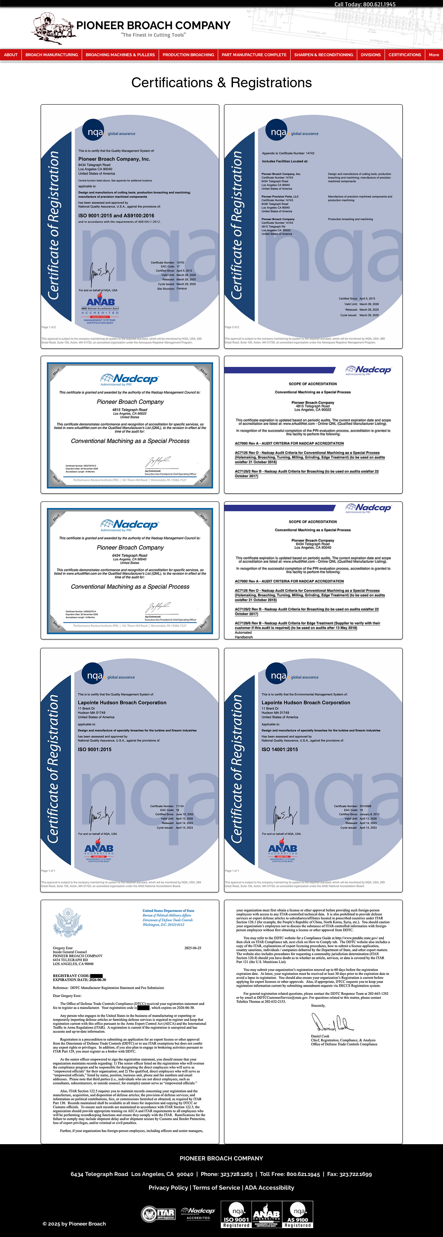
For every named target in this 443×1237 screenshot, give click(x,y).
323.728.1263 (236, 1174)
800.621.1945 (303, 1174)
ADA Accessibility (269, 1187)
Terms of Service (216, 1187)
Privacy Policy (168, 1187)
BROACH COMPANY (235, 1158)
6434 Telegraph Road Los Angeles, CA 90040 (132, 1174)
